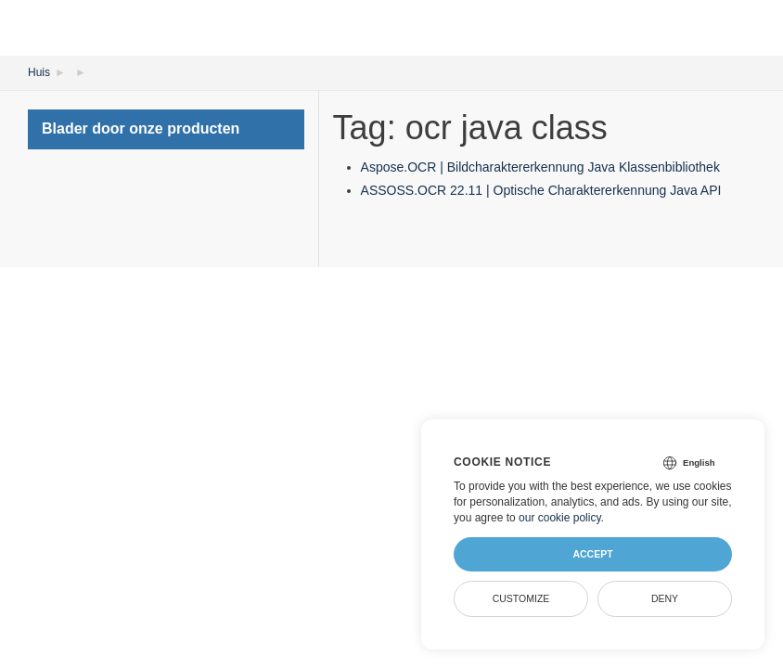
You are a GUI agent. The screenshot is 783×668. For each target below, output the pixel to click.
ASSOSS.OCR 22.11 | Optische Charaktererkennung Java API (541, 190)
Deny (664, 598)
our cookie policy (560, 517)
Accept (592, 553)
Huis (39, 72)
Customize (521, 598)
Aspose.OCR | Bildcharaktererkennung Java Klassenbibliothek (540, 167)
